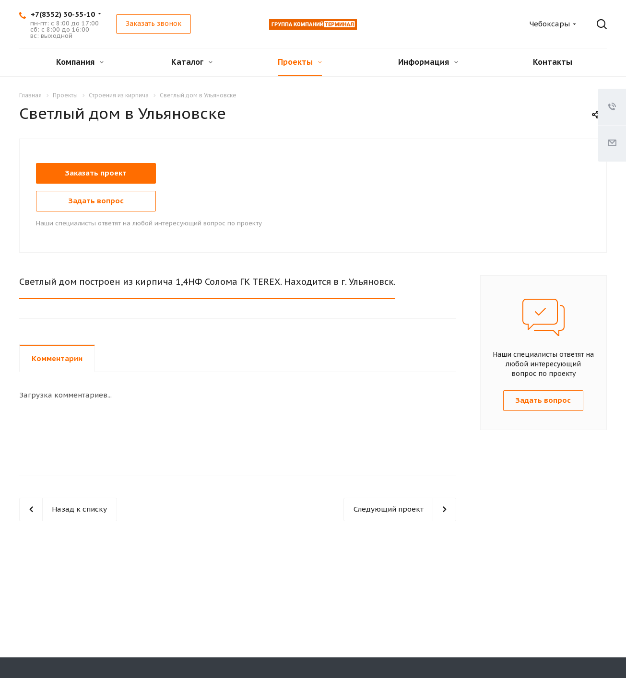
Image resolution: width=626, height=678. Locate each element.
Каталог (192, 62)
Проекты (300, 62)
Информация (428, 62)
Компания (80, 62)
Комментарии (57, 358)
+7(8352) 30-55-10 (63, 14)
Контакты (552, 62)
